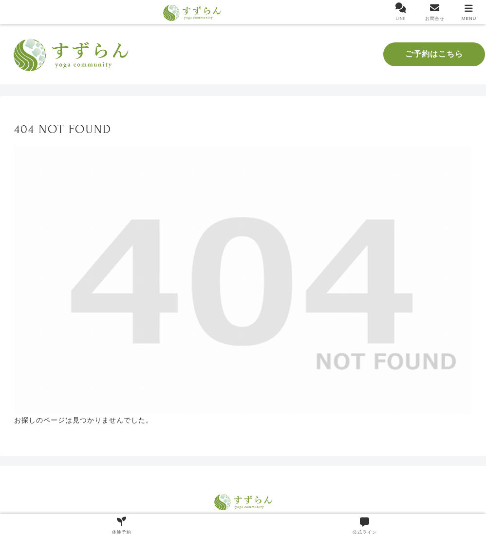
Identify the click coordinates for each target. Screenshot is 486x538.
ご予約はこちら (434, 54)
